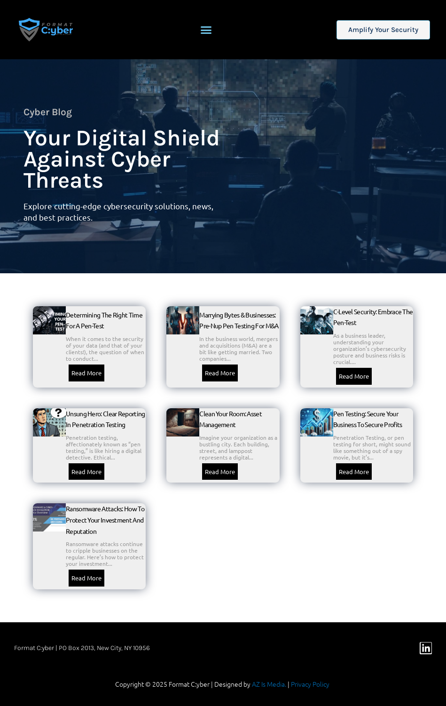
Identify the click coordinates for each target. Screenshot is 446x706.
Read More (86, 373)
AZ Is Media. (269, 684)
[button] (206, 30)
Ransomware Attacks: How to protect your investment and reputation (105, 519)
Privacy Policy (310, 684)
